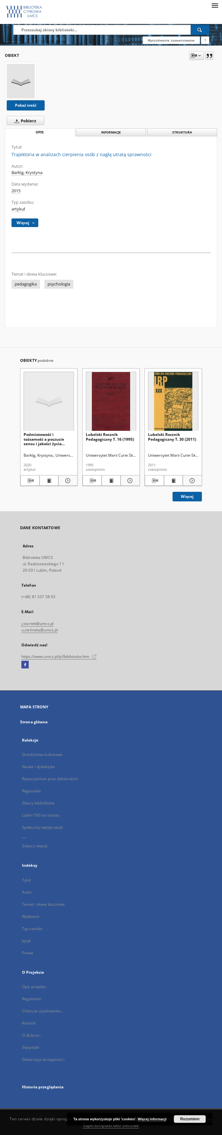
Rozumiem (190, 1119)
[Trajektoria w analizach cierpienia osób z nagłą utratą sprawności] (21, 81)
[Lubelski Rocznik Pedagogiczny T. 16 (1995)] (111, 401)
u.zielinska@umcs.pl (39, 630)
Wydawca (30, 916)
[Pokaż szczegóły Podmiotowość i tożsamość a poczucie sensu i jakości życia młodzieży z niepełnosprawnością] (67, 480)
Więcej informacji (152, 1119)
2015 (15, 191)
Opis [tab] (40, 132)
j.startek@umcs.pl (37, 623)
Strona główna (34, 722)
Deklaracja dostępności (43, 1059)
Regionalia (31, 791)
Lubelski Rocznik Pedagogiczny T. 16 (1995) (110, 437)
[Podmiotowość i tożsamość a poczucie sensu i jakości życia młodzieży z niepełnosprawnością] (49, 401)
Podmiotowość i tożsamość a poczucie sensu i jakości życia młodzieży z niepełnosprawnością (44, 439)
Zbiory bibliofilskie (38, 803)
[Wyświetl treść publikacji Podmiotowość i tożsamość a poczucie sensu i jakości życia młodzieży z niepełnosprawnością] (49, 480)
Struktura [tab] (182, 132)
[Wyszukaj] (200, 30)
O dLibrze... (32, 1035)
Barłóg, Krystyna (26, 172)
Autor (27, 892)
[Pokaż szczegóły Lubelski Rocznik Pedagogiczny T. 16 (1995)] (129, 480)
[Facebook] (25, 665)
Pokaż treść (25, 105)
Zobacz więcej (35, 846)
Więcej (187, 496)
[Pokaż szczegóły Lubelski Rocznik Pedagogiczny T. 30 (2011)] (191, 480)
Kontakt (29, 1023)
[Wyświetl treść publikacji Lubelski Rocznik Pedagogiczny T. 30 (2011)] (173, 480)
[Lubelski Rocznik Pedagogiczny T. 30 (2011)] (173, 401)
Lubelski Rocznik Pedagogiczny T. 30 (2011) (172, 437)
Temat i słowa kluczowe (43, 904)
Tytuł (26, 880)
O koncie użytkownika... (43, 1011)
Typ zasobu (32, 928)
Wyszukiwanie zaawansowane (171, 40)
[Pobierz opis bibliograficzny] (30, 480)
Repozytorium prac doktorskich (50, 778)
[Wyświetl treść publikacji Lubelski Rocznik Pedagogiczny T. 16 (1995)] (111, 480)
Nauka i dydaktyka (38, 766)
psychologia (59, 284)
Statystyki (30, 1047)
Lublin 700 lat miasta (41, 815)
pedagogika (26, 284)
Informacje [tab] (111, 132)
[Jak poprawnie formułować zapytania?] (205, 40)
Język (26, 940)
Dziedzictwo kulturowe (42, 754)
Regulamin (31, 999)
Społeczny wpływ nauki (42, 827)
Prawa (27, 953)
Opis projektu (34, 986)
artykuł (18, 209)
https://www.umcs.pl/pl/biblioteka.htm (59, 656)
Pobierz (24, 121)
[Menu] (214, 5)
